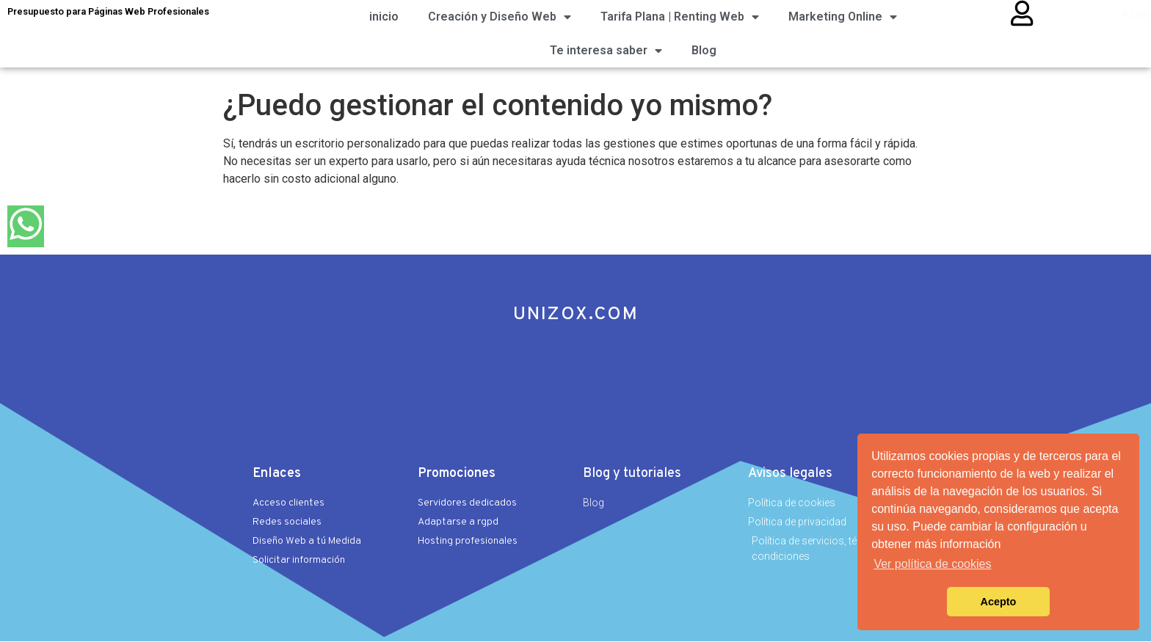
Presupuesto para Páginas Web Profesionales (108, 11)
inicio (384, 16)
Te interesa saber (606, 50)
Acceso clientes (1084, 15)
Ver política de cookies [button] (932, 564)
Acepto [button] (999, 602)
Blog (703, 50)
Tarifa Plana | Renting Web (679, 17)
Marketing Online (842, 17)
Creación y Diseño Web (499, 17)
